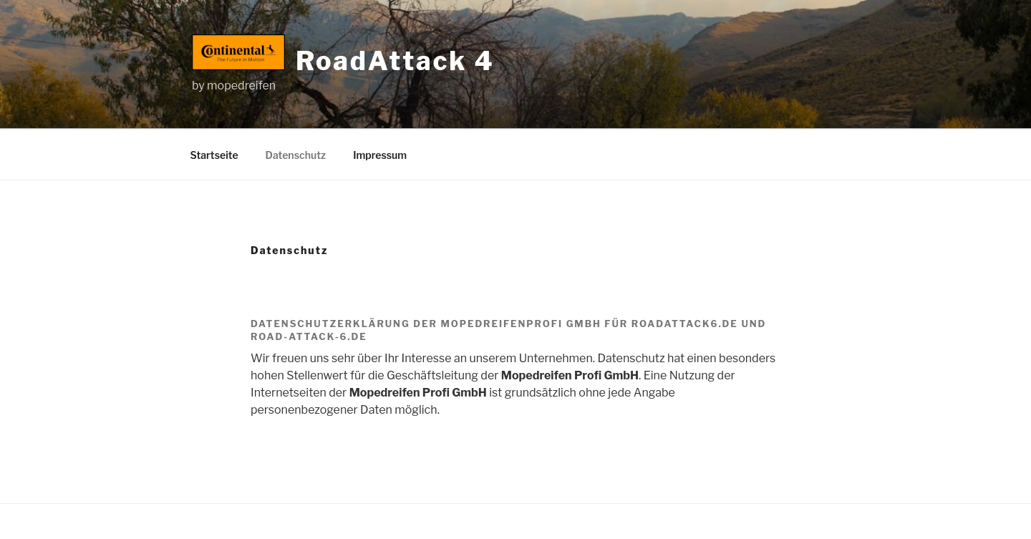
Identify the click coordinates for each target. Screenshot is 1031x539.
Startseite (214, 155)
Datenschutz (296, 155)
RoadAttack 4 (395, 61)
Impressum (380, 155)
